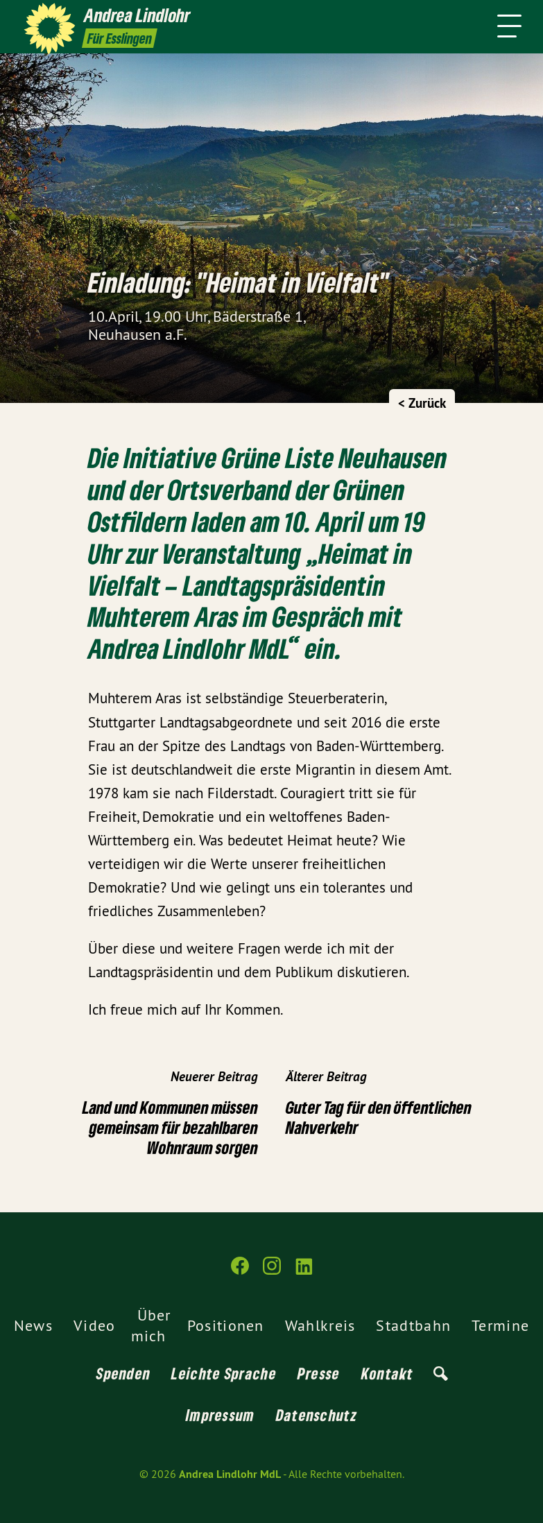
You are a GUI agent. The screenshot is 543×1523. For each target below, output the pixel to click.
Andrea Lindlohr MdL (230, 1474)
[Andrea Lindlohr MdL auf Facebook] (240, 1272)
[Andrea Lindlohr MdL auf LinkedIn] (304, 1272)
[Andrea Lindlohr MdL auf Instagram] (272, 1272)
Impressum (220, 1415)
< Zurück (422, 403)
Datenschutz (316, 1415)
